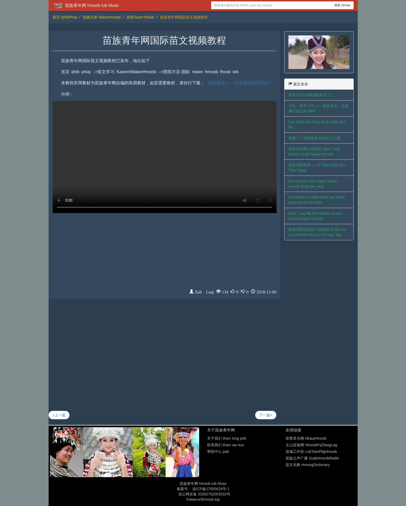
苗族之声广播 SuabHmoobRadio (312, 458)
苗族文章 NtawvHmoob (102, 17)
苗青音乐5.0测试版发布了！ (311, 95)
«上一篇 (59, 415)
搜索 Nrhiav (342, 5)
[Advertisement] (165, 252)
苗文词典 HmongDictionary (308, 465)
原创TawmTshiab (140, 17)
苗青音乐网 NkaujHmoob (306, 438)
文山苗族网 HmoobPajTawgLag (311, 445)
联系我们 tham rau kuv (225, 445)
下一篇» (265, 415)
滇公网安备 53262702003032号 (204, 494)
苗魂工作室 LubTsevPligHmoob (311, 451)
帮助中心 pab (218, 451)
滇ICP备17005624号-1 (210, 489)
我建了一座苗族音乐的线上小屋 (314, 138)
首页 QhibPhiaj (65, 17)
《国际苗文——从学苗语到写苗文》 (238, 83)
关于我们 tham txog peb (226, 438)
